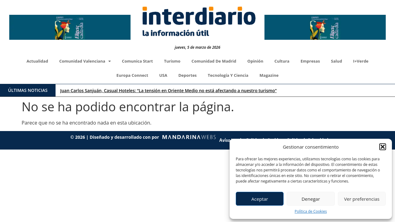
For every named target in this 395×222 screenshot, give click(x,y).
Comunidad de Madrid (214, 61)
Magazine (269, 75)
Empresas (310, 61)
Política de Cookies (311, 211)
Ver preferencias (362, 199)
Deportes (187, 75)
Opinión (255, 61)
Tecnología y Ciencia (228, 75)
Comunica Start (137, 61)
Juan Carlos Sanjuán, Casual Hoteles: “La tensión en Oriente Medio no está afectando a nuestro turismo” (168, 90)
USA (163, 75)
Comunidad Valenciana (85, 61)
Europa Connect (132, 75)
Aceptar (260, 199)
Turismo (172, 61)
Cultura (281, 61)
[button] (383, 147)
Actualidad (37, 61)
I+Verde (360, 61)
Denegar (310, 199)
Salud (336, 61)
